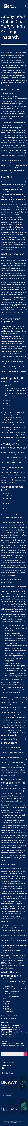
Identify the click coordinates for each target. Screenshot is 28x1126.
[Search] (25, 1054)
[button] (25, 6)
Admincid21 (20, 1016)
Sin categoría (12, 1018)
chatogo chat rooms (15, 349)
